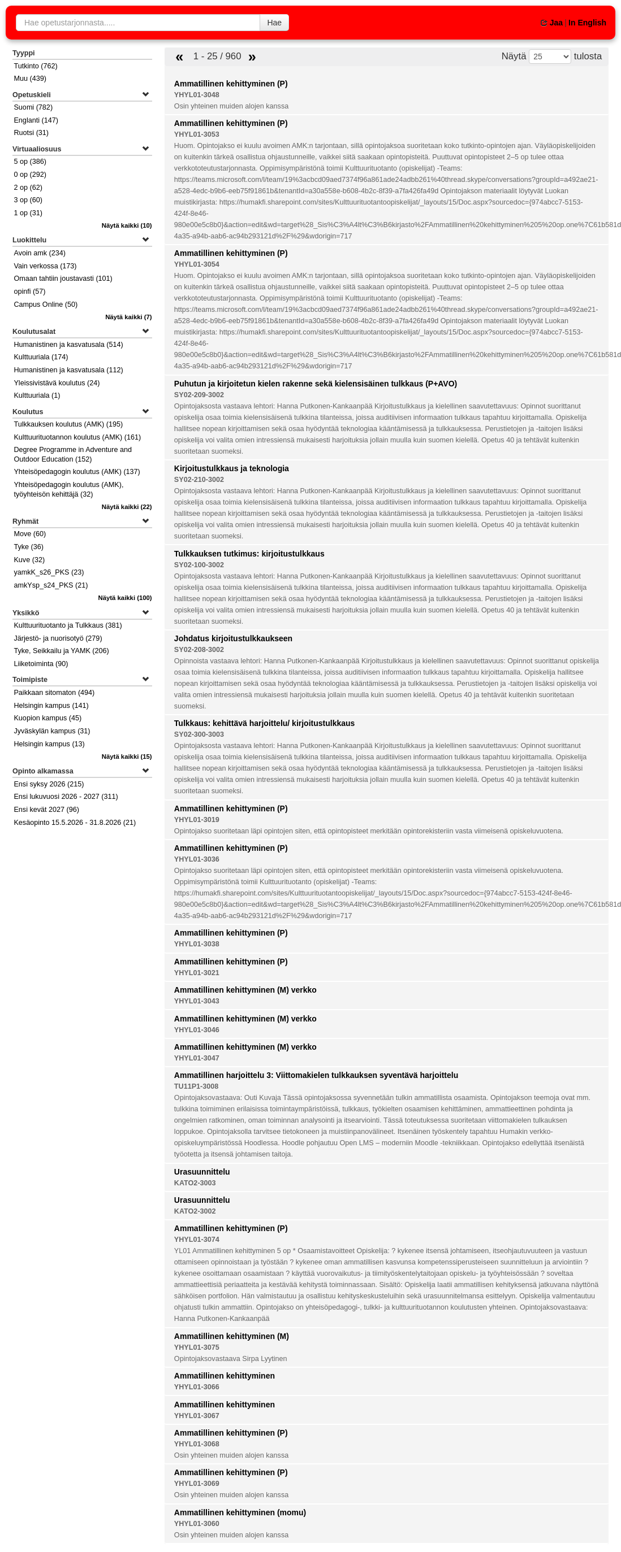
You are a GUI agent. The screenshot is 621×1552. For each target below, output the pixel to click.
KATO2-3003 (195, 1183)
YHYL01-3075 (196, 1347)
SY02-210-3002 (199, 480)
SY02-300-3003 (199, 734)
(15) (127, 756)
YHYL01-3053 (196, 134)
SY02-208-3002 (199, 650)
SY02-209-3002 (199, 395)
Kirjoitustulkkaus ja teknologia (231, 468)
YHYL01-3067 (196, 1416)
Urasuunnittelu (202, 1171)
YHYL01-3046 (196, 1030)
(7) (128, 317)
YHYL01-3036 (196, 859)
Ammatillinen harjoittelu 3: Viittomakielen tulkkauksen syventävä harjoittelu (316, 1075)
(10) (127, 225)
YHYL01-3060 (196, 1524)
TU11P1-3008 (196, 1086)
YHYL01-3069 (196, 1484)
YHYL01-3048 (196, 95)
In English (587, 22)
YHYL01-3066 (196, 1387)
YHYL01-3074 (196, 1240)
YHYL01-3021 (196, 973)
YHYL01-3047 (196, 1058)
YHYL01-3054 (196, 264)
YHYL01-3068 (196, 1444)
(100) (125, 597)
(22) (127, 506)
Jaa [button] (551, 22)
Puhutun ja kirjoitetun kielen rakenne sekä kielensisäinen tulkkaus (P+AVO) (315, 383)
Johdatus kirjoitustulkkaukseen (233, 638)
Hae (274, 22)
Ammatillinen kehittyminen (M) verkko (245, 989)
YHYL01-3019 (196, 820)
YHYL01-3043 (196, 1001)
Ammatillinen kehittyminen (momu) (240, 1512)
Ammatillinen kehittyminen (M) (231, 1336)
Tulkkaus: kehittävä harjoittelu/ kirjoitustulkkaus (264, 723)
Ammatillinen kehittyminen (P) (231, 83)
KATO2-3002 (195, 1211)
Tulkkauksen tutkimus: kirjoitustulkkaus (249, 553)
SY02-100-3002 (199, 565)
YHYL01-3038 (196, 944)
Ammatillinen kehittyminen (224, 1375)
